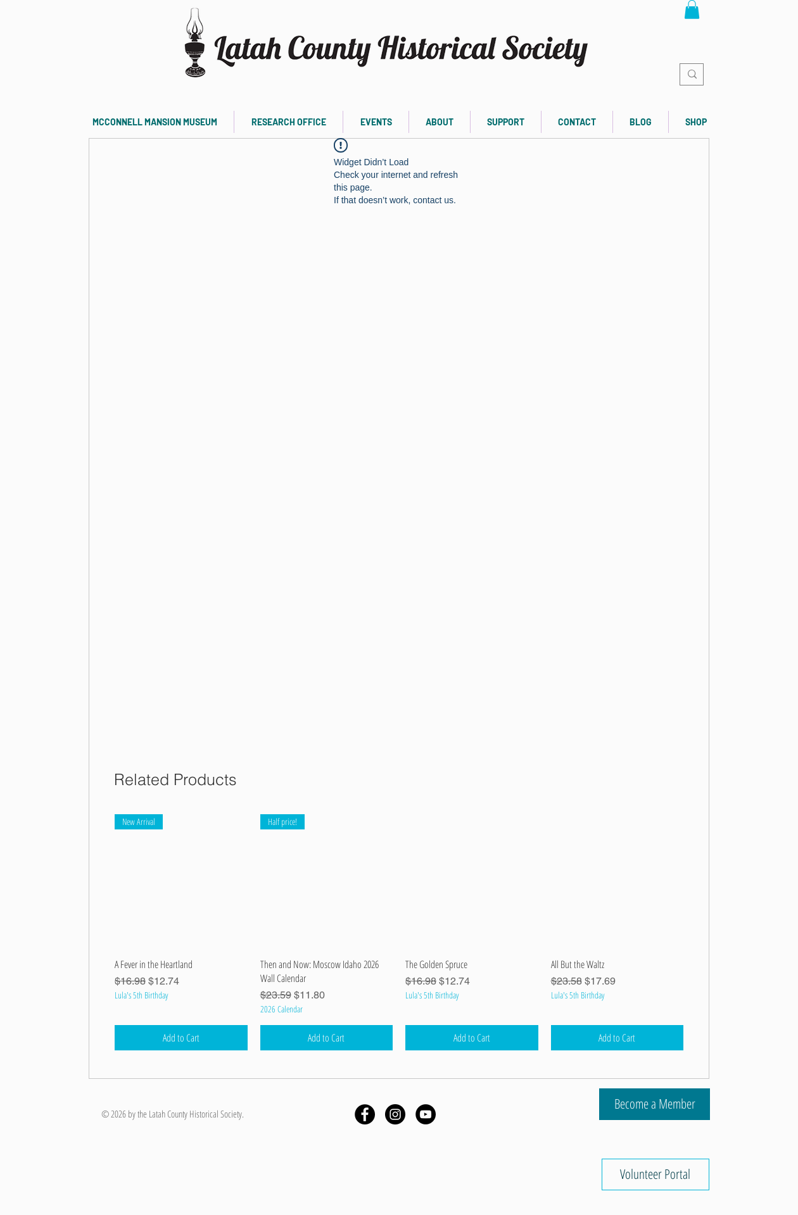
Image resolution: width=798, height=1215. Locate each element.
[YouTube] (425, 1114)
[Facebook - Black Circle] (365, 1114)
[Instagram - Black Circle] (395, 1114)
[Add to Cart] (181, 1037)
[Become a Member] (654, 1104)
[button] (692, 9)
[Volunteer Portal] (655, 1174)
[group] (399, 932)
